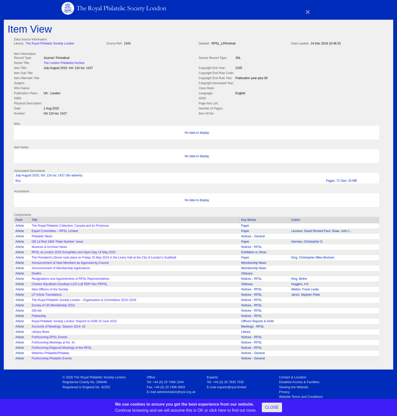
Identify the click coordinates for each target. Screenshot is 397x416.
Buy (18, 179)
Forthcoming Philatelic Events (52, 357)
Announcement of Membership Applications (61, 267)
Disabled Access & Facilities (299, 381)
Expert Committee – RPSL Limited (55, 230)
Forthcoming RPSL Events (49, 336)
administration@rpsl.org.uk (176, 391)
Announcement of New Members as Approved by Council (70, 262)
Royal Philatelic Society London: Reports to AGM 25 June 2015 (74, 320)
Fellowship (39, 315)
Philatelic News (42, 235)
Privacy (284, 391)
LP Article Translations (47, 293)
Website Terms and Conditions (301, 396)
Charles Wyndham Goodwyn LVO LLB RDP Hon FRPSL (70, 283)
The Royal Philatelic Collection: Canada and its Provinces (70, 224)
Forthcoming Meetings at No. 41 (53, 341)
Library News (40, 331)
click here (217, 410)
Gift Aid (37, 309)
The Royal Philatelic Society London (50, 43)
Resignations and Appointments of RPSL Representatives (70, 278)
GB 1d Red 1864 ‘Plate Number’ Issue (57, 240)
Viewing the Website (293, 386)
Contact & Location (292, 376)
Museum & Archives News (49, 246)
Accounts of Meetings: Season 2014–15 (58, 325)
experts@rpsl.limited (231, 386)
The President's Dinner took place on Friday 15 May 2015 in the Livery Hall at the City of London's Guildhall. (104, 256)
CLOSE (272, 407)
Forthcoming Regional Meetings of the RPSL (62, 347)
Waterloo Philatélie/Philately (50, 352)
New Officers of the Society (50, 288)
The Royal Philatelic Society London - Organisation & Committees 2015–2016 (84, 299)
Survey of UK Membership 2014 (53, 304)
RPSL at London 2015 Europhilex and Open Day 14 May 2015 (73, 251)
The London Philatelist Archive (64, 62)
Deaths (36, 272)
